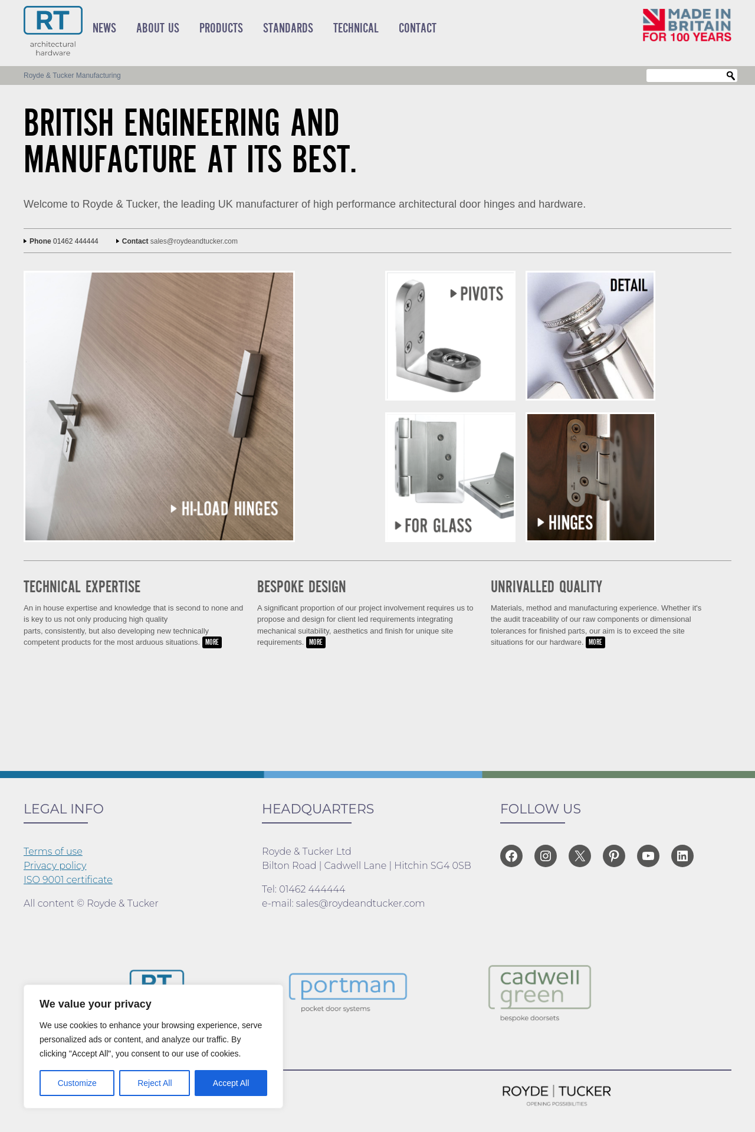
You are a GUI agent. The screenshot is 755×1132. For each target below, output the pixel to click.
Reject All (154, 1083)
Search (731, 76)
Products (221, 28)
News (104, 28)
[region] (153, 1046)
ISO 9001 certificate (68, 879)
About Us (157, 28)
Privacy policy (55, 865)
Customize (77, 1083)
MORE (212, 642)
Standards (288, 28)
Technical (356, 28)
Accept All (231, 1083)
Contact (417, 28)
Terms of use (53, 851)
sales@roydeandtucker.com (194, 241)
